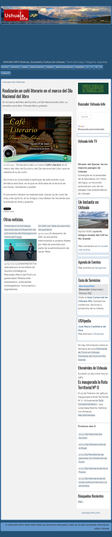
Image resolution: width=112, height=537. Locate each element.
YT (92, 67)
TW (96, 67)
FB (101, 67)
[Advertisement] (56, 42)
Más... (80, 501)
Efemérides (79, 67)
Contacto (6, 73)
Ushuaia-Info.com (90, 512)
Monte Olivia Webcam (64, 67)
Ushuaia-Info (9, 82)
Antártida (15, 67)
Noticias (5, 67)
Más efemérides (86, 415)
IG (87, 67)
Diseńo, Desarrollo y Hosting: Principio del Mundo (27, 535)
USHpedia (49, 67)
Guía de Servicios (37, 67)
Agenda (25, 67)
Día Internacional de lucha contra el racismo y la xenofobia (93, 482)
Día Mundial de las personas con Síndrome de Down (93, 458)
